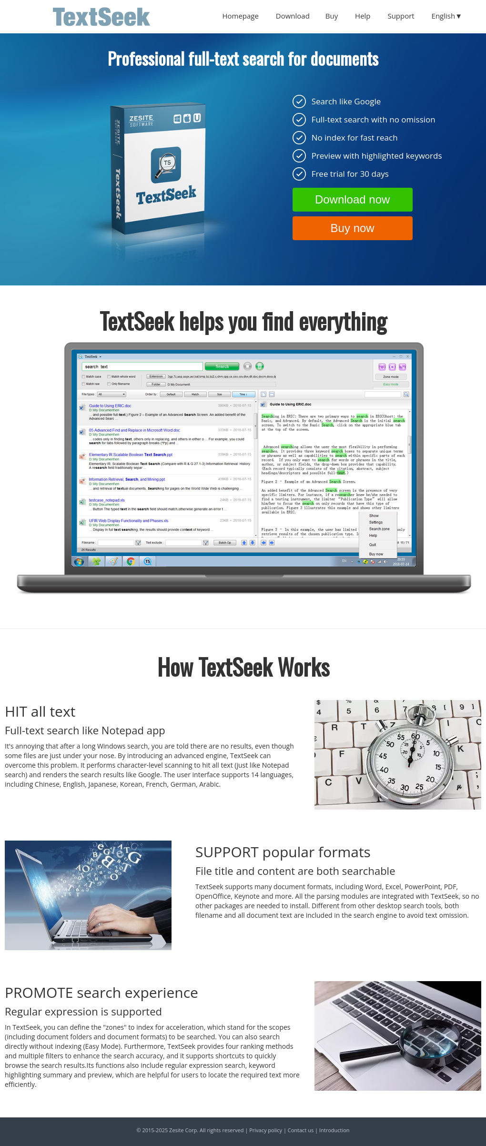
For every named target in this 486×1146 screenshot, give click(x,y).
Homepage (240, 15)
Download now (352, 199)
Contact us (301, 1130)
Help (362, 15)
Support (400, 15)
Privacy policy (265, 1130)
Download (293, 15)
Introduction (334, 1130)
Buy (331, 15)
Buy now (353, 228)
